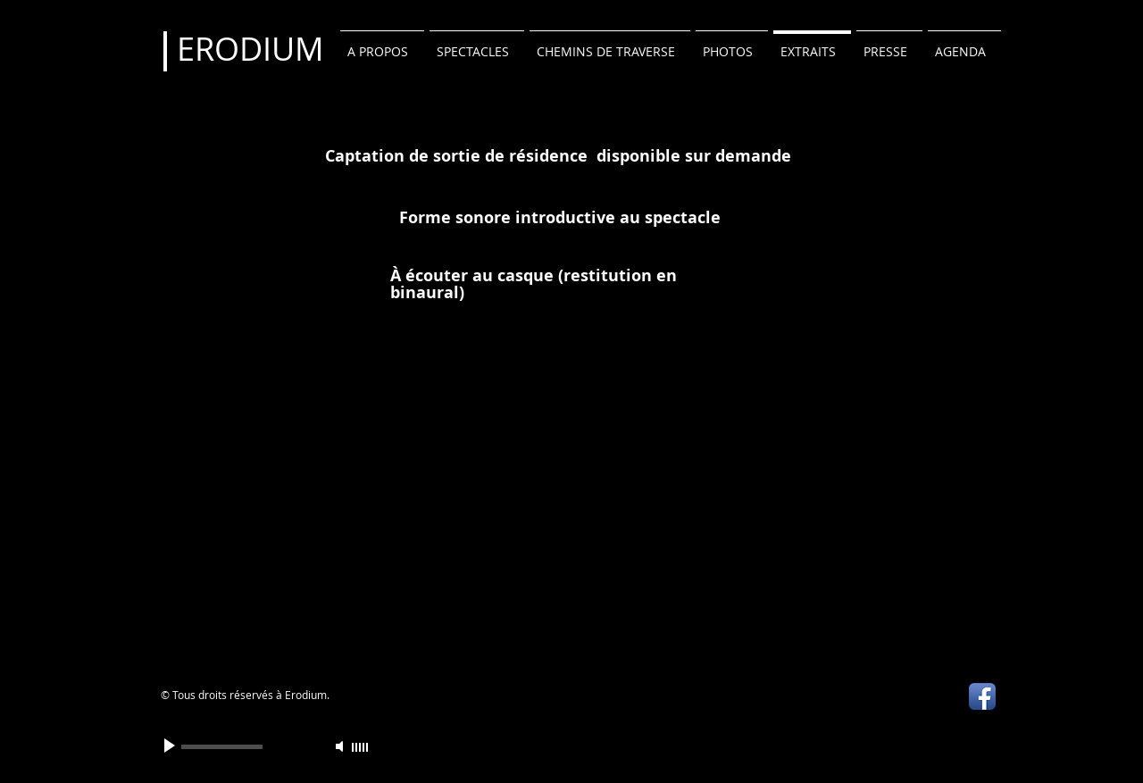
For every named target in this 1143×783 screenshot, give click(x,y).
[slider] (361, 747)
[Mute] (341, 746)
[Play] (171, 746)
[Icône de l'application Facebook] (982, 696)
